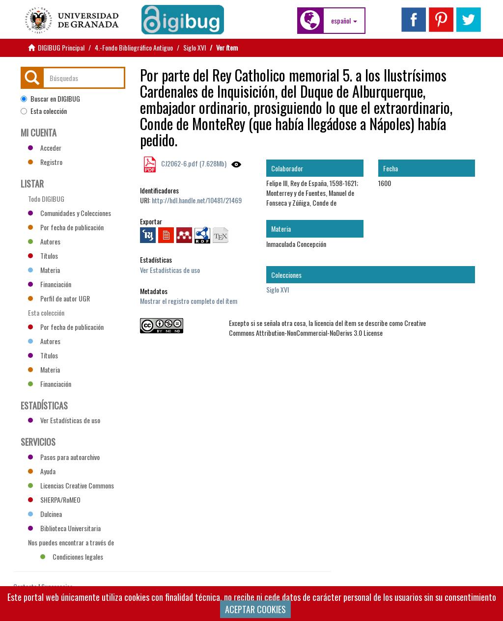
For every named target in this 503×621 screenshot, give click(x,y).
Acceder (44, 147)
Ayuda (42, 471)
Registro (45, 162)
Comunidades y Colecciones (69, 213)
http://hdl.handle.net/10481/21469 (197, 200)
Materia (44, 270)
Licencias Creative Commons (71, 485)
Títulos (43, 255)
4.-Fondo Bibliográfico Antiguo (134, 47)
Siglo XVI (194, 47)
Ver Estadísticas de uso (170, 270)
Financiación (49, 284)
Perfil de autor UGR (59, 298)
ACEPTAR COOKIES (255, 609)
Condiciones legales (71, 556)
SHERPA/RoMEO (54, 499)
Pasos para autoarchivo (64, 457)
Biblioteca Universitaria (64, 528)
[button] (344, 20)
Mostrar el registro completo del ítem (188, 301)
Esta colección (44, 111)
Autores (44, 241)
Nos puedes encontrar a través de (71, 543)
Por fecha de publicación (66, 227)
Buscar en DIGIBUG (50, 99)
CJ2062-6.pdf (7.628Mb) (193, 163)
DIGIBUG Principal (61, 47)
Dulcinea (45, 514)
